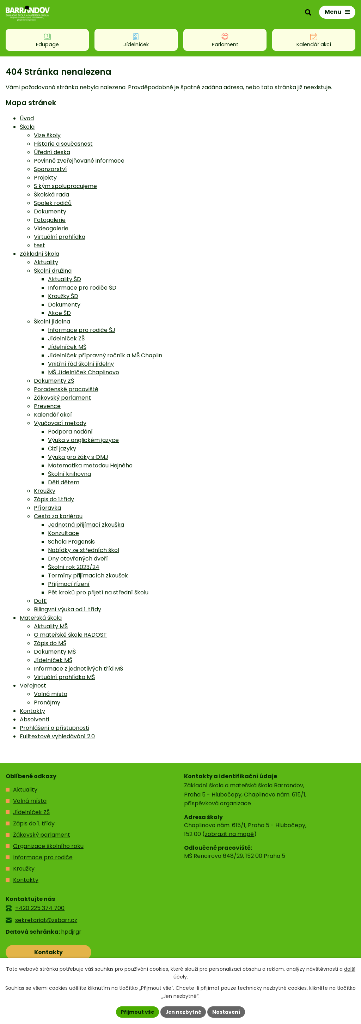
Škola (27, 127)
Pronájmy (47, 702)
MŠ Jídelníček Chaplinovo (83, 372)
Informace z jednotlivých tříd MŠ (78, 669)
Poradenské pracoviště (66, 389)
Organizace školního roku (48, 846)
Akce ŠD (59, 313)
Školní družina (53, 271)
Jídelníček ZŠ (66, 338)
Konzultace (63, 533)
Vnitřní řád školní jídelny (81, 364)
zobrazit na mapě (229, 834)
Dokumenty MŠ (55, 652)
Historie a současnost (63, 144)
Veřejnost (33, 685)
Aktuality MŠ (51, 626)
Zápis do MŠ (50, 643)
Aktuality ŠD (64, 279)
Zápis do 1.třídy (54, 499)
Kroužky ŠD (63, 296)
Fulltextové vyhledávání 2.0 (57, 736)
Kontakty (32, 711)
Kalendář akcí (53, 415)
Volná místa (50, 694)
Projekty (45, 178)
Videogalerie (51, 228)
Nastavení (227, 1011)
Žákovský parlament (62, 398)
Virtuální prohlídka (59, 237)
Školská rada (51, 194)
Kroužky (44, 491)
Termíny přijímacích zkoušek (88, 575)
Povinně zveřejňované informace (79, 161)
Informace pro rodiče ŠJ (81, 330)
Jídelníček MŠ (67, 347)
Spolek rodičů (53, 203)
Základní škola (39, 254)
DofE (40, 601)
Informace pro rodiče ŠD (82, 288)
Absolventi (34, 719)
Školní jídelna (52, 321)
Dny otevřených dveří (78, 559)
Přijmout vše (136, 1011)
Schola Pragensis (71, 542)
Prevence (47, 406)
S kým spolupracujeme (65, 186)
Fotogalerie (50, 220)
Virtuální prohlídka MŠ (64, 677)
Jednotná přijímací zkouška (86, 525)
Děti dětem (63, 482)
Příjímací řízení (69, 584)
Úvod (27, 118)
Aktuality (46, 262)
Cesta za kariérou (58, 516)
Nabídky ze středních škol (83, 550)
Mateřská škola (41, 618)
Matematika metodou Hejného (90, 465)
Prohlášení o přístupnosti (54, 728)
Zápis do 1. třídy (34, 823)
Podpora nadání (70, 432)
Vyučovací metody (60, 423)
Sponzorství (50, 169)
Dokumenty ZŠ (54, 381)
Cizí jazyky (62, 448)
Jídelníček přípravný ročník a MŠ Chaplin (105, 355)
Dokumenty (50, 211)
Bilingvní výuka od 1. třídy (67, 609)
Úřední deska (52, 152)
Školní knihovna (69, 474)
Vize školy (47, 135)
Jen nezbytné (183, 1011)
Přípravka (47, 508)
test (39, 245)
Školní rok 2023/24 (73, 567)
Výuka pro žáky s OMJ (78, 457)
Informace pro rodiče (43, 857)
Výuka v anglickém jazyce (83, 440)
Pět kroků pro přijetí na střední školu (98, 592)
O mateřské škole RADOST (70, 635)
